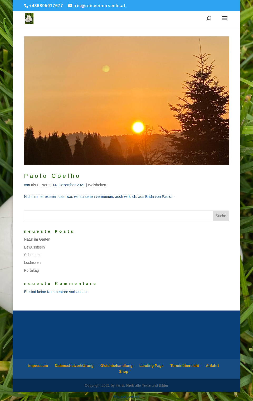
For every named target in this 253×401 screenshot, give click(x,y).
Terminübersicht (184, 366)
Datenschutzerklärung (74, 366)
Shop (123, 371)
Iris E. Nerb (40, 185)
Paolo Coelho (52, 176)
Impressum (38, 366)
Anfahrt (212, 366)
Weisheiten (97, 185)
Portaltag (31, 270)
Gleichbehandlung (116, 366)
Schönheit (32, 255)
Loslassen (32, 262)
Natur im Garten (37, 239)
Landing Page (151, 366)
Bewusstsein (34, 247)
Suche (221, 216)
